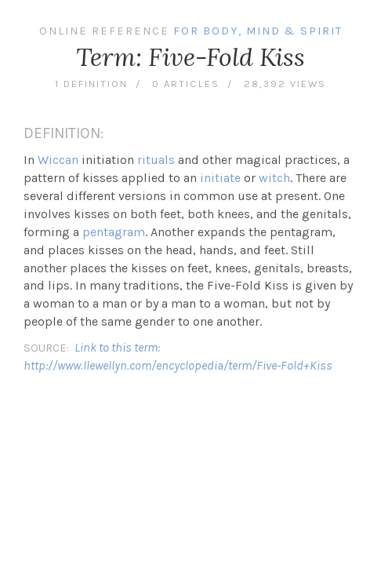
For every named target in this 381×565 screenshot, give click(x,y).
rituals (156, 159)
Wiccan (58, 159)
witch (274, 177)
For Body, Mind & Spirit (258, 31)
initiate (220, 177)
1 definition (91, 83)
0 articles (186, 83)
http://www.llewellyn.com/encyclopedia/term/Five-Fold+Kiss (178, 365)
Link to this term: (117, 347)
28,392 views (285, 83)
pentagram (113, 231)
